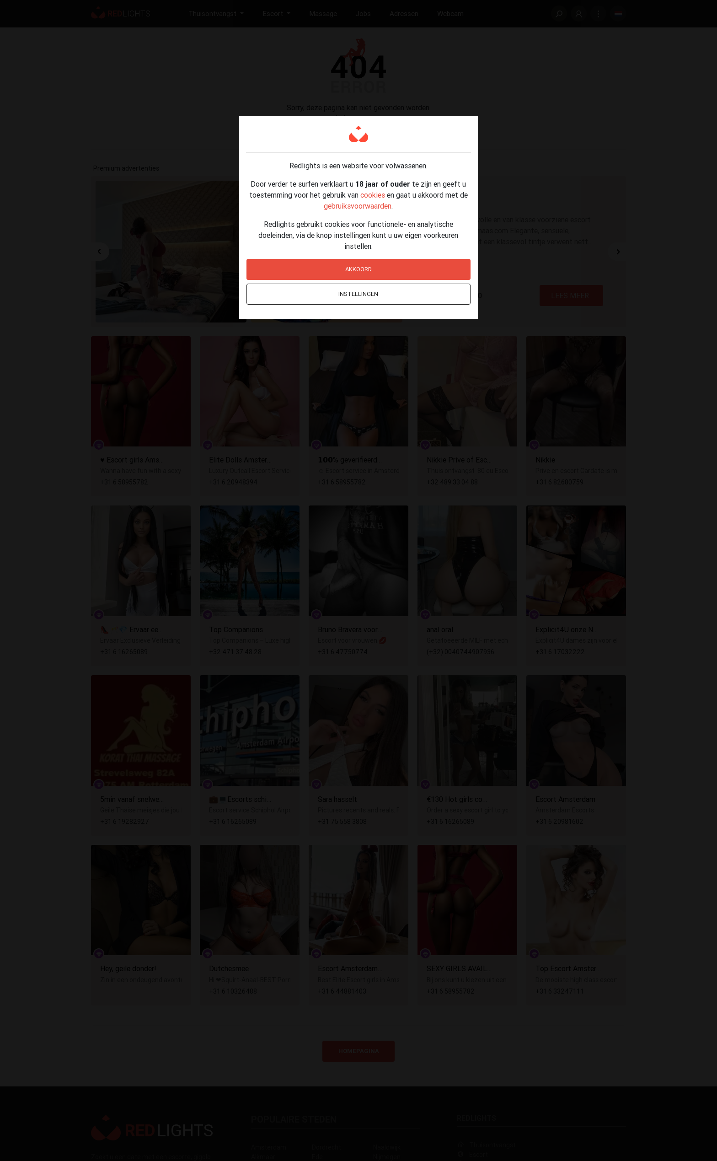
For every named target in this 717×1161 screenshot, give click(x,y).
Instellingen (358, 294)
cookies (372, 194)
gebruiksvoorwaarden (357, 205)
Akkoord (358, 269)
